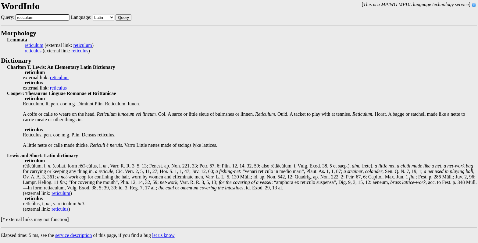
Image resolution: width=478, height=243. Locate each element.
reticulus (33, 50)
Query (123, 17)
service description (73, 235)
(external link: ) (59, 45)
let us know (163, 235)
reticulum (34, 45)
